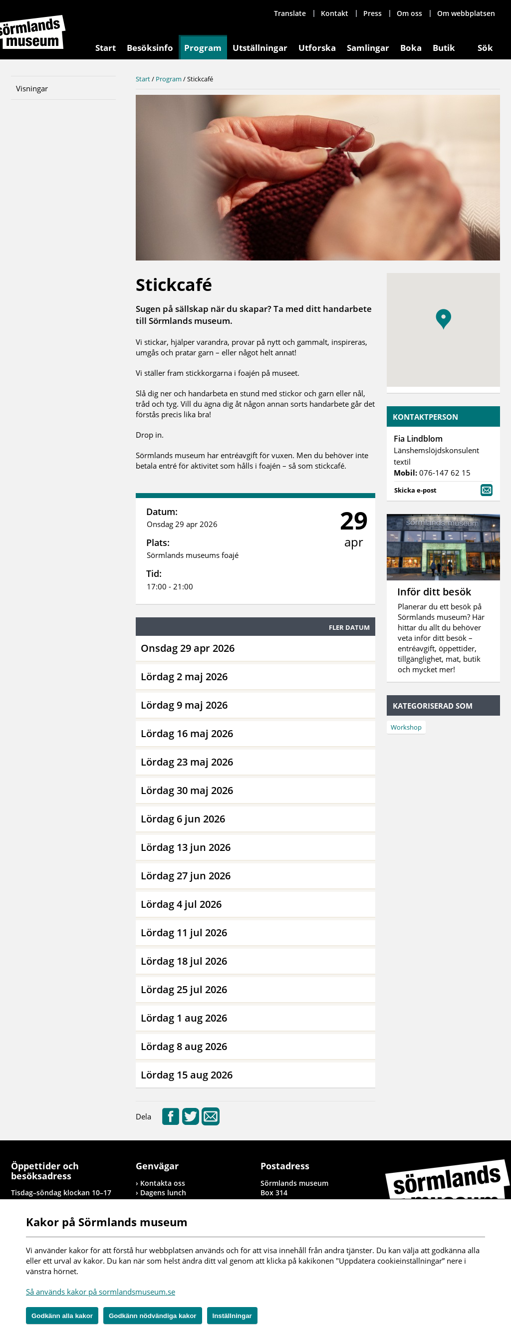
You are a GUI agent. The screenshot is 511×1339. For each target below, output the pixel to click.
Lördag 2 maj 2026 (184, 676)
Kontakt (334, 13)
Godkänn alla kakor (62, 1316)
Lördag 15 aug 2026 (187, 1074)
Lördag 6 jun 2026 (183, 818)
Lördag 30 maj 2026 (187, 790)
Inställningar (232, 1316)
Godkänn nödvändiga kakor (153, 1316)
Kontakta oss (162, 1183)
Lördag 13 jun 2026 (186, 847)
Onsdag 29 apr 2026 (188, 648)
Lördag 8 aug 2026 (184, 1046)
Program (203, 47)
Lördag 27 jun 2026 (186, 875)
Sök (485, 47)
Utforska (317, 47)
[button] (443, 319)
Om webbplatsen (466, 13)
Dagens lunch (163, 1192)
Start (105, 47)
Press (372, 13)
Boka (411, 47)
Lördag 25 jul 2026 (184, 989)
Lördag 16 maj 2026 (187, 733)
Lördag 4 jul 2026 (181, 904)
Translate (290, 13)
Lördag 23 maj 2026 (187, 762)
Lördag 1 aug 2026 (184, 1018)
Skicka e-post (443, 489)
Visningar (32, 88)
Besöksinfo (150, 47)
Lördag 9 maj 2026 (184, 705)
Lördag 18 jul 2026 (184, 961)
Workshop (406, 727)
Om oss (409, 13)
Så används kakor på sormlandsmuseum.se (100, 1292)
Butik (444, 47)
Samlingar (368, 47)
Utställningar (260, 47)
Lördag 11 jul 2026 (184, 932)
